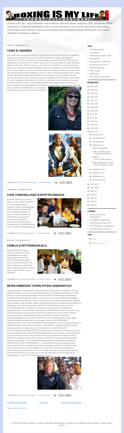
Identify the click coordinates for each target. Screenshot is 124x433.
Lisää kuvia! (94, 74)
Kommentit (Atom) (19, 408)
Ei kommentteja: (45, 182)
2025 (92, 86)
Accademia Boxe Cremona (100, 229)
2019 (92, 107)
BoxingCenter (95, 59)
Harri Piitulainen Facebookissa (102, 226)
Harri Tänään (95, 71)
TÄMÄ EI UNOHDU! (19, 50)
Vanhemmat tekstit (71, 402)
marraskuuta (97, 138)
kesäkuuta (96, 145)
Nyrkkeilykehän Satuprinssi (100, 223)
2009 (92, 191)
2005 (92, 205)
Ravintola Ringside (97, 68)
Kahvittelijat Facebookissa (100, 220)
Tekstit (92, 239)
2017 (92, 114)
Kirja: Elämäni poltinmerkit (100, 77)
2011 (92, 184)
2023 (92, 93)
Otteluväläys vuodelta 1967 (100, 56)
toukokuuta (96, 169)
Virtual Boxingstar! (97, 49)
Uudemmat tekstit (17, 402)
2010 (92, 188)
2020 (92, 104)
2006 (92, 201)
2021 (92, 100)
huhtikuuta (96, 173)
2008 (92, 195)
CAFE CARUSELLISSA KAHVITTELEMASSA (36, 194)
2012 (92, 132)
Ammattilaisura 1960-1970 (100, 62)
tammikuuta (97, 180)
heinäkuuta (96, 142)
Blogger (62, 425)
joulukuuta (96, 135)
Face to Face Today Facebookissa (97, 216)
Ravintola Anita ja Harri (99, 65)
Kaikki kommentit (97, 243)
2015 (92, 121)
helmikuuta (96, 176)
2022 (92, 97)
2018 (92, 111)
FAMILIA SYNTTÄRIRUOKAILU (27, 245)
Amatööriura (94, 52)
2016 (92, 118)
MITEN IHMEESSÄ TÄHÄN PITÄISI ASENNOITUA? (39, 285)
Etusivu (44, 402)
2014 (92, 125)
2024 (92, 90)
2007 (92, 198)
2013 (92, 128)
